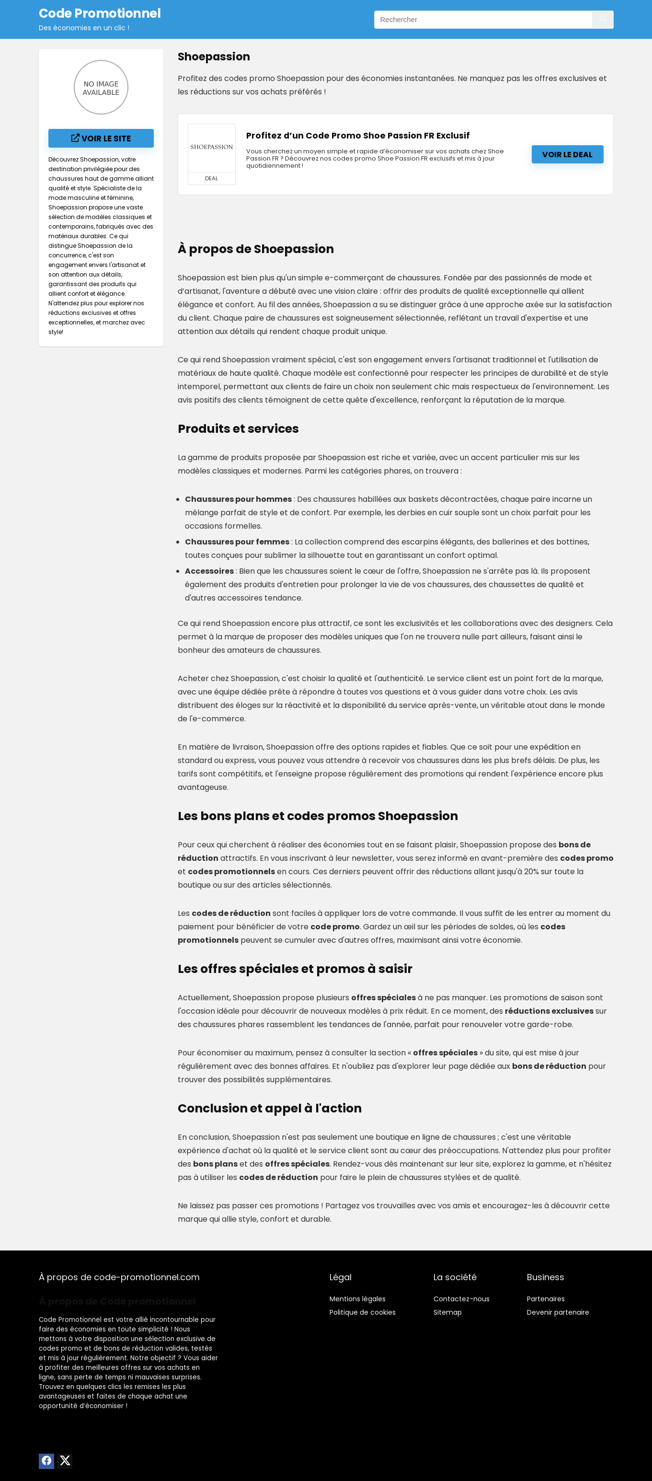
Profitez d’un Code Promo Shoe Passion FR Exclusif (358, 135)
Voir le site (101, 138)
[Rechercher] (603, 20)
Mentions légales (358, 1299)
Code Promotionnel (70, 1319)
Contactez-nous (462, 1299)
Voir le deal (567, 154)
